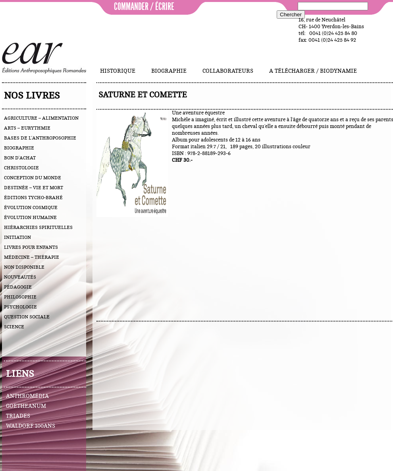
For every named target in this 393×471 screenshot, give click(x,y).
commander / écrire (144, 7)
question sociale (27, 317)
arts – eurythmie (27, 128)
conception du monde (32, 177)
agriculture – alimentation (41, 118)
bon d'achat (20, 158)
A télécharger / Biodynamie (313, 71)
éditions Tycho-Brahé (33, 197)
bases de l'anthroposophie (40, 138)
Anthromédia (27, 396)
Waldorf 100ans (30, 426)
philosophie (20, 297)
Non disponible (24, 267)
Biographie (169, 71)
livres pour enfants (31, 247)
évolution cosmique (31, 207)
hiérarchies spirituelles (38, 227)
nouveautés (20, 277)
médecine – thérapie (31, 257)
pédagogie (18, 287)
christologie (21, 168)
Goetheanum (26, 406)
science (14, 327)
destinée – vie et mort (33, 187)
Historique (117, 71)
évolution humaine (30, 217)
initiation (17, 237)
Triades (18, 416)
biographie (19, 148)
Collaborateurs (227, 71)
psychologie (20, 307)
